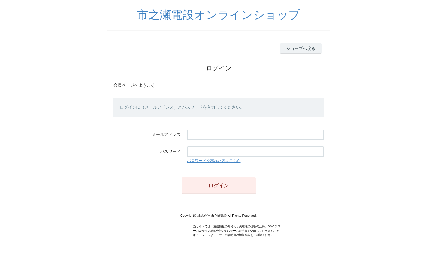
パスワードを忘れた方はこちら (214, 161)
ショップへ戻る (300, 48)
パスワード (170, 151)
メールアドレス (166, 134)
